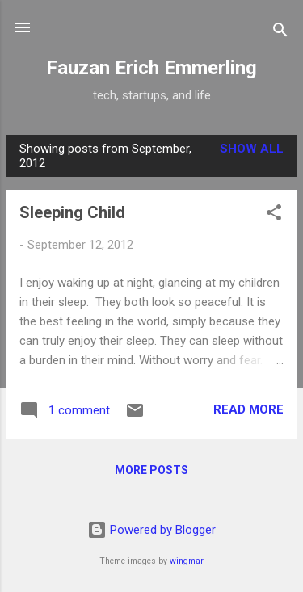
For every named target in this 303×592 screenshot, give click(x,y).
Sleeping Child (72, 212)
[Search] (280, 32)
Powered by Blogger (151, 530)
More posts (151, 470)
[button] (274, 215)
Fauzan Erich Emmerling (151, 68)
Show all (252, 148)
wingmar (187, 561)
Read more (248, 409)
